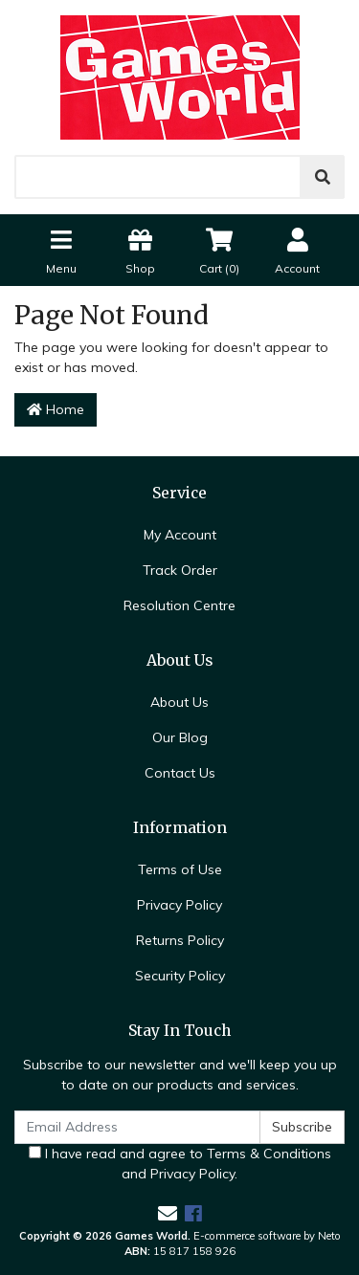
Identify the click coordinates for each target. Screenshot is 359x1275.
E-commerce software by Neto (267, 1235)
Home (55, 409)
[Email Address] (137, 1127)
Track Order (180, 570)
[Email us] (167, 1213)
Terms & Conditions (269, 1153)
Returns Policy (180, 940)
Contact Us (180, 772)
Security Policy (180, 975)
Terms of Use (180, 869)
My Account (180, 534)
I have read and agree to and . (180, 1163)
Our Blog (180, 737)
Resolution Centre (179, 605)
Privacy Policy (179, 904)
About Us (179, 702)
